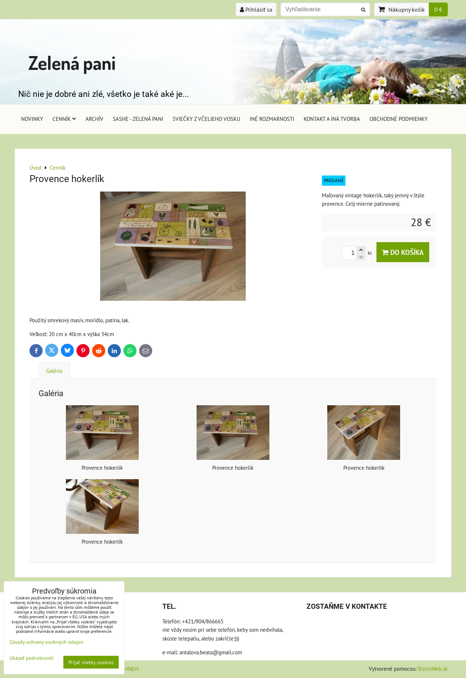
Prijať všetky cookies (91, 662)
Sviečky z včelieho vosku (206, 118)
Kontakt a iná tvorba (332, 118)
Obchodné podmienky (398, 118)
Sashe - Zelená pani (138, 118)
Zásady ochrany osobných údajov (46, 641)
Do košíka (403, 252)
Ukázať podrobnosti (31, 658)
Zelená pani (72, 62)
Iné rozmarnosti (272, 118)
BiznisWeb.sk (432, 668)
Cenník (64, 118)
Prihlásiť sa (256, 9)
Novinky (32, 118)
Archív (94, 118)
